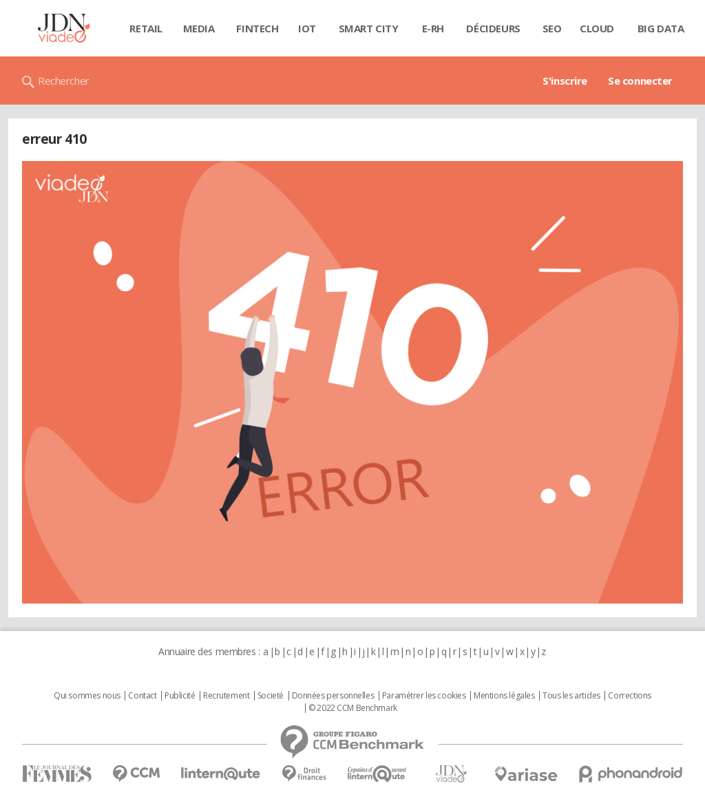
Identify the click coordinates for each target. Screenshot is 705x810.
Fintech (257, 28)
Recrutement (226, 696)
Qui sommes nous (87, 696)
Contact (142, 696)
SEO (552, 28)
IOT (307, 28)
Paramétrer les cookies (424, 696)
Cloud (597, 28)
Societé (270, 696)
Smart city (369, 28)
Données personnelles (333, 696)
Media (199, 28)
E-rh (433, 28)
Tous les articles (571, 696)
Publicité (180, 696)
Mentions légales (504, 696)
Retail (145, 28)
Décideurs (493, 28)
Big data (661, 28)
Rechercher (64, 80)
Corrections (629, 696)
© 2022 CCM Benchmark (352, 708)
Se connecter (640, 80)
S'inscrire (565, 80)
